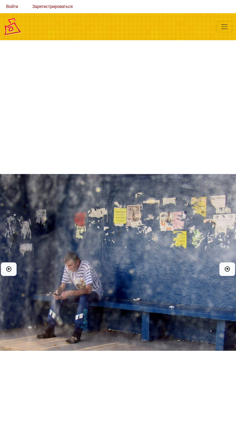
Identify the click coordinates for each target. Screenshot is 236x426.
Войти (12, 6)
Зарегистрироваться (52, 6)
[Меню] (224, 26)
